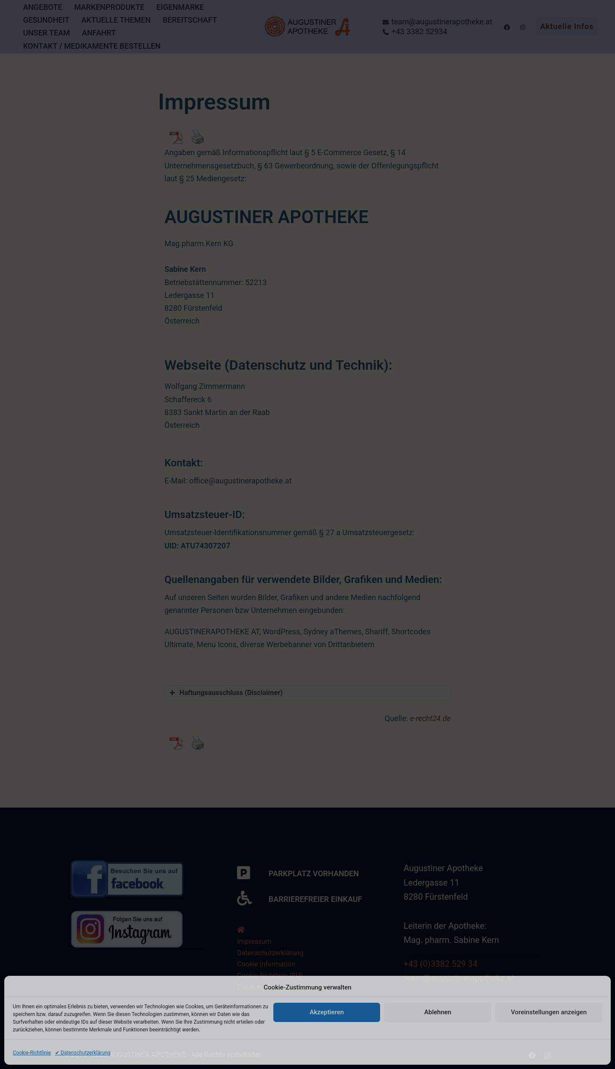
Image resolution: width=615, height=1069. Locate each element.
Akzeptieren (327, 1012)
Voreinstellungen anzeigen (549, 1012)
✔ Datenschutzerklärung (83, 1053)
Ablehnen (437, 1012)
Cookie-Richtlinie (32, 1053)
